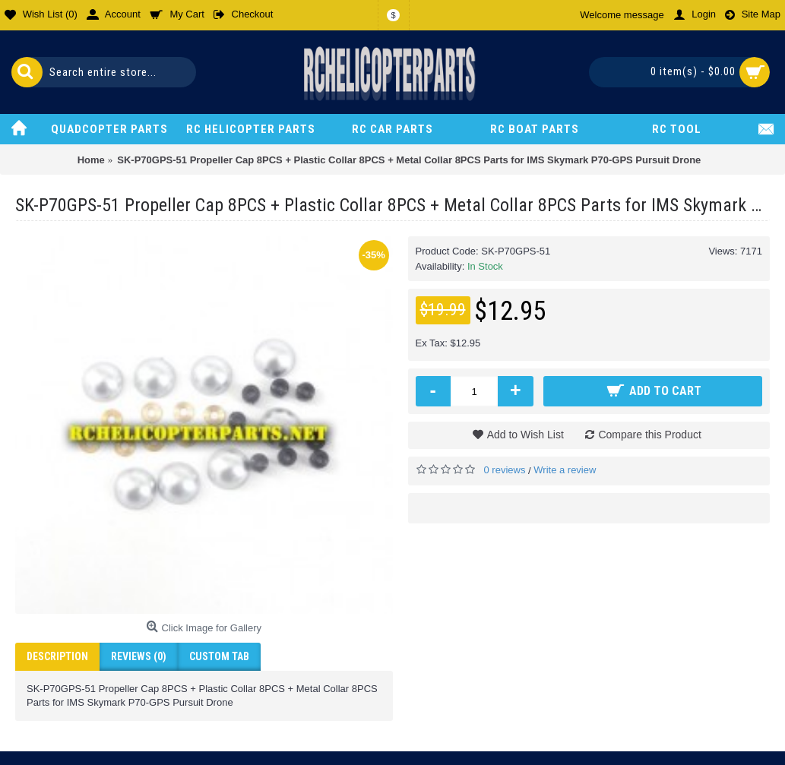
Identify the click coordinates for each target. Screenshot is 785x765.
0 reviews (505, 470)
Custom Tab (219, 656)
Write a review (564, 470)
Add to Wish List (525, 434)
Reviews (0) (138, 656)
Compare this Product (649, 434)
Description (57, 656)
